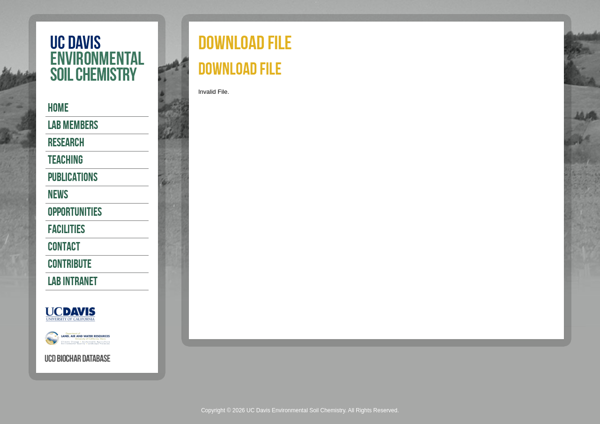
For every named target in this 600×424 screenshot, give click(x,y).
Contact (64, 247)
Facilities (66, 230)
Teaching (65, 160)
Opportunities (75, 212)
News (58, 195)
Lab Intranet (73, 282)
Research (66, 143)
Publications (73, 178)
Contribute (69, 264)
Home (58, 108)
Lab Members (73, 126)
